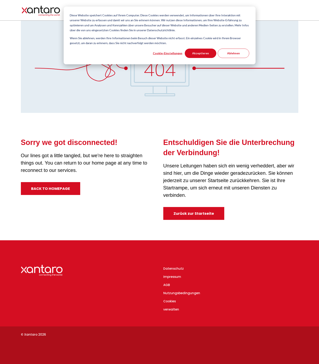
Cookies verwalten (171, 305)
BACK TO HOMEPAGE (50, 188)
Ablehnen (233, 53)
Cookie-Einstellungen (167, 53)
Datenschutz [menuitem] (173, 268)
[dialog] (160, 35)
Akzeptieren (200, 53)
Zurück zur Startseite (194, 213)
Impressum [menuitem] (172, 277)
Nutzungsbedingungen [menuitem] (181, 293)
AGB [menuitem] (166, 285)
